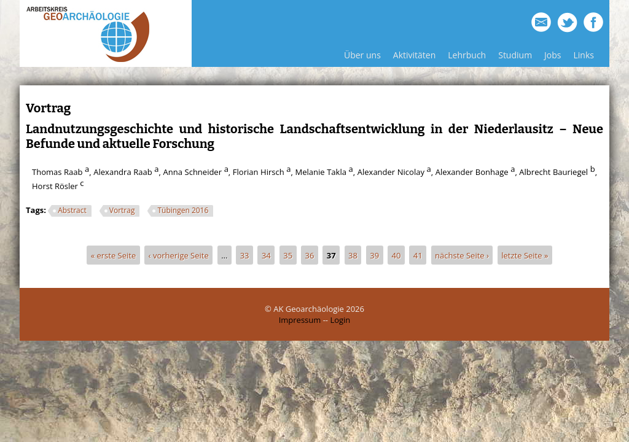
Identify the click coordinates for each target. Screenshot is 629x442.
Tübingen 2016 (182, 210)
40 (396, 254)
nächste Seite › (462, 254)
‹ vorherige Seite (179, 254)
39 (374, 254)
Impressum (300, 319)
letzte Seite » (524, 254)
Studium (515, 55)
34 (266, 254)
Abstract (72, 210)
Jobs (552, 55)
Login (340, 319)
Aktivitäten (414, 55)
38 (352, 254)
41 (418, 254)
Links (584, 55)
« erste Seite (113, 254)
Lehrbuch (467, 55)
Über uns (362, 55)
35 (287, 254)
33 (244, 254)
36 (309, 254)
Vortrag (122, 210)
